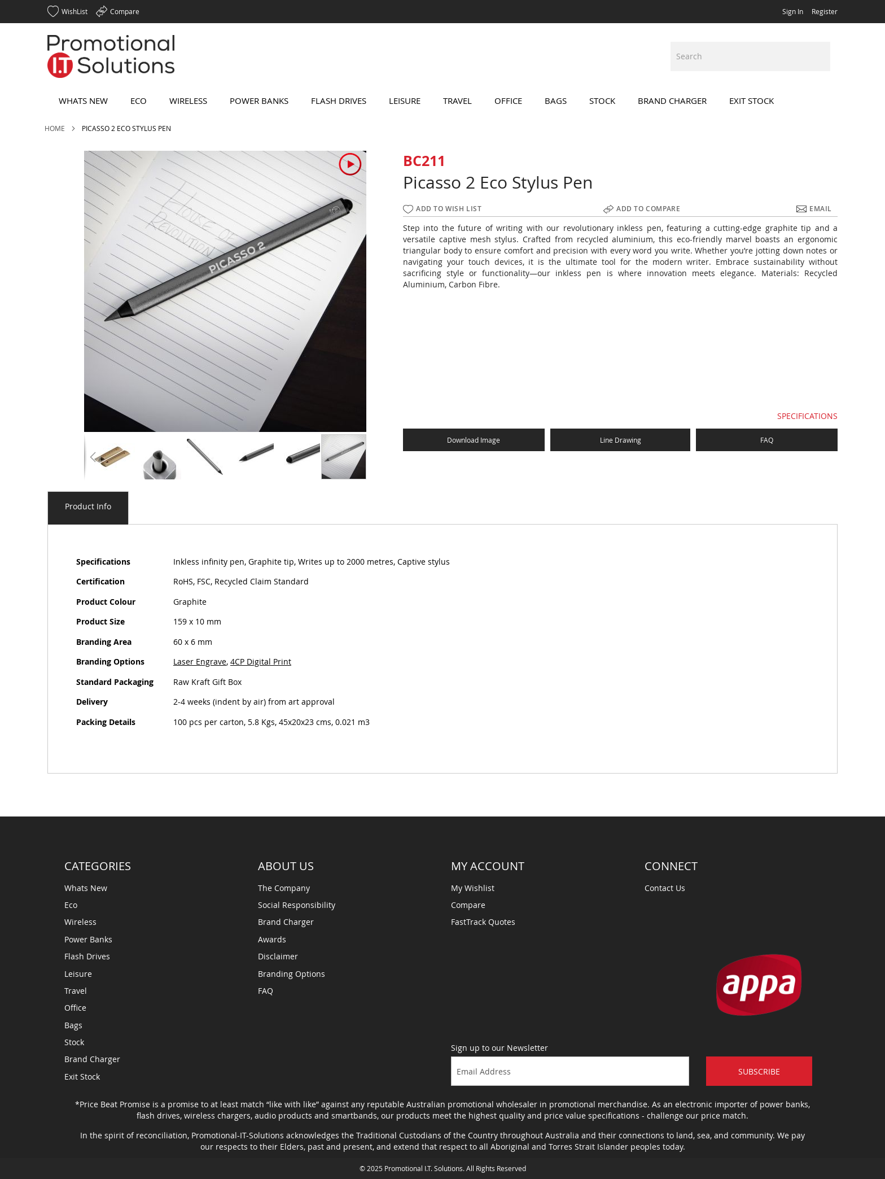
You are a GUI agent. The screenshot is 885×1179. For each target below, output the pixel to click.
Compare (468, 904)
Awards (272, 939)
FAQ (766, 439)
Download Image (473, 439)
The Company (284, 888)
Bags (73, 1025)
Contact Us (665, 888)
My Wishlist (472, 888)
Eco (70, 904)
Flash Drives (87, 956)
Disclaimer (278, 956)
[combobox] (750, 56)
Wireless (80, 921)
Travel (75, 990)
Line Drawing (620, 439)
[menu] (442, 101)
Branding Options (291, 973)
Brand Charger (92, 1059)
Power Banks (88, 939)
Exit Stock (82, 1076)
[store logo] (110, 56)
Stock (74, 1042)
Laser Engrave (199, 661)
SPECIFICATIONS (807, 416)
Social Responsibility (296, 904)
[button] (92, 457)
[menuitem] (83, 101)
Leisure (78, 973)
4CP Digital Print (260, 661)
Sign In (792, 11)
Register (825, 11)
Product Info (88, 506)
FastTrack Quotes (483, 921)
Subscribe (759, 1071)
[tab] (88, 508)
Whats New (85, 888)
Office (75, 1007)
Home (55, 128)
